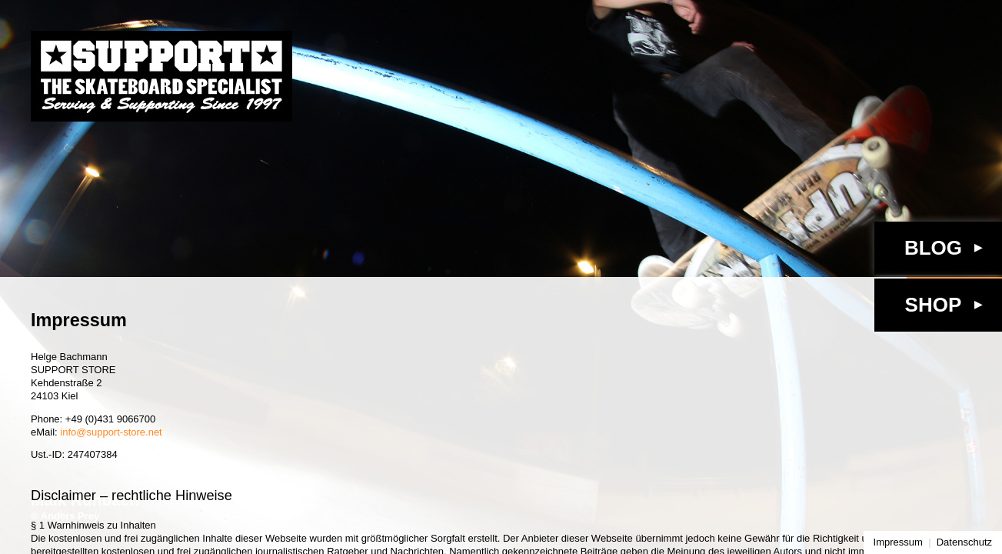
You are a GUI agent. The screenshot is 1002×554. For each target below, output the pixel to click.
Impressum (898, 542)
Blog (933, 247)
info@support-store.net (110, 432)
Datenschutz (964, 542)
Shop (933, 304)
